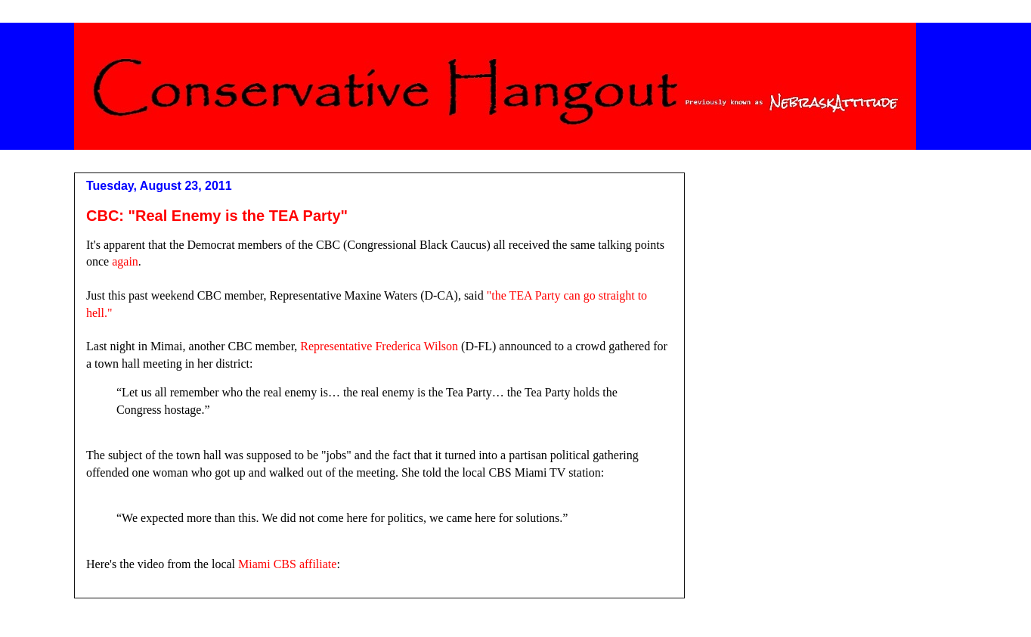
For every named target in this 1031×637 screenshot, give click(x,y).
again (125, 261)
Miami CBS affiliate (287, 564)
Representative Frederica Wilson (379, 346)
